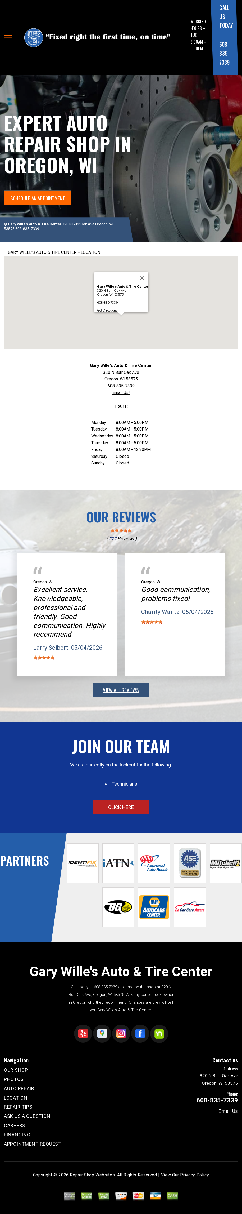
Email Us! (121, 392)
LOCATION (90, 252)
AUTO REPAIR (19, 1088)
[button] (121, 320)
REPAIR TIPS (18, 1107)
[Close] (142, 278)
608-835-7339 (224, 53)
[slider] (121, 530)
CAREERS (14, 1125)
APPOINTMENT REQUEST (32, 1144)
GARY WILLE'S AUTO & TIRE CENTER (42, 252)
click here (121, 807)
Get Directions (107, 310)
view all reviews (121, 689)
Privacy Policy (194, 1174)
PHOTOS (14, 1079)
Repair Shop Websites (92, 1174)
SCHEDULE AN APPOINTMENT (37, 198)
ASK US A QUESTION (27, 1116)
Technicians (124, 784)
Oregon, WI (43, 581)
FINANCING (17, 1134)
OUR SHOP (16, 1070)
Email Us (228, 1111)
